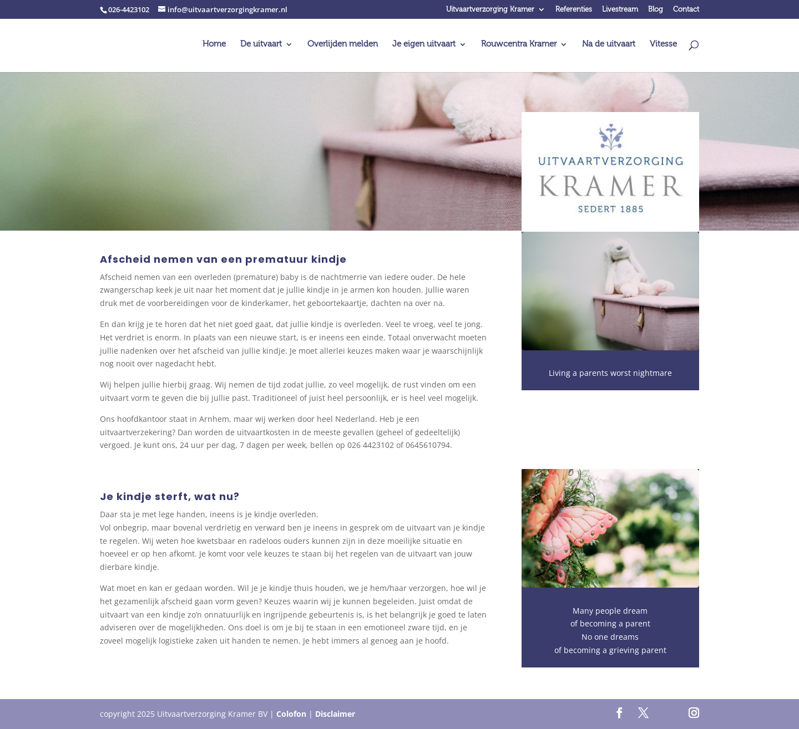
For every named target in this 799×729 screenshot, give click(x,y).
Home (214, 44)
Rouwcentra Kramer (519, 44)
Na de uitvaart (608, 44)
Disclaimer (335, 713)
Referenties (573, 9)
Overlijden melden (342, 44)
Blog (655, 9)
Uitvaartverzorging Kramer (490, 9)
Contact (686, 9)
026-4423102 (128, 9)
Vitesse (663, 44)
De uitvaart (261, 44)
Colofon (291, 713)
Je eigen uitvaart (424, 44)
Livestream (620, 9)
